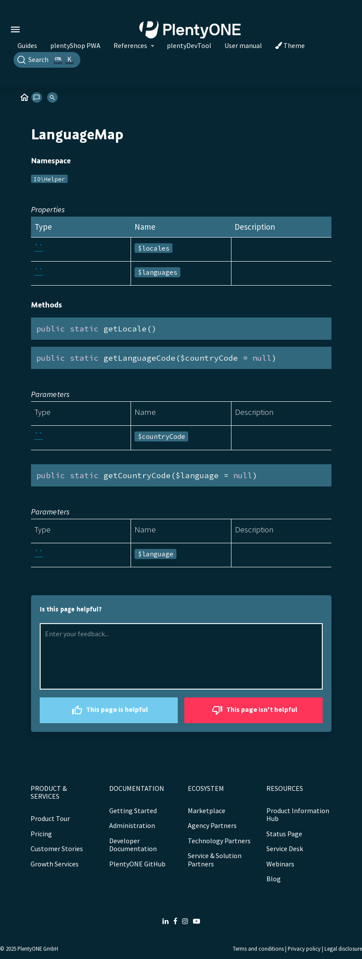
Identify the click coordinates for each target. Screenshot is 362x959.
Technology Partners (219, 840)
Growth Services (55, 863)
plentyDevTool (189, 45)
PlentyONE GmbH (37, 948)
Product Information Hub (297, 814)
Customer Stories (57, 848)
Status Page (284, 833)
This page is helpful (108, 710)
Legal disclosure (343, 948)
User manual (243, 45)
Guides (27, 45)
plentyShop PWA (75, 45)
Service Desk (284, 848)
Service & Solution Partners (214, 859)
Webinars (280, 863)
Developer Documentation (133, 844)
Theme (290, 45)
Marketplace (206, 810)
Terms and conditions (258, 948)
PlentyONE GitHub (137, 863)
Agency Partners (212, 825)
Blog (273, 878)
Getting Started (133, 810)
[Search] (47, 60)
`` (38, 247)
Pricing (41, 833)
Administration (132, 825)
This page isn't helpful (253, 710)
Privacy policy (304, 948)
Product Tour (50, 818)
